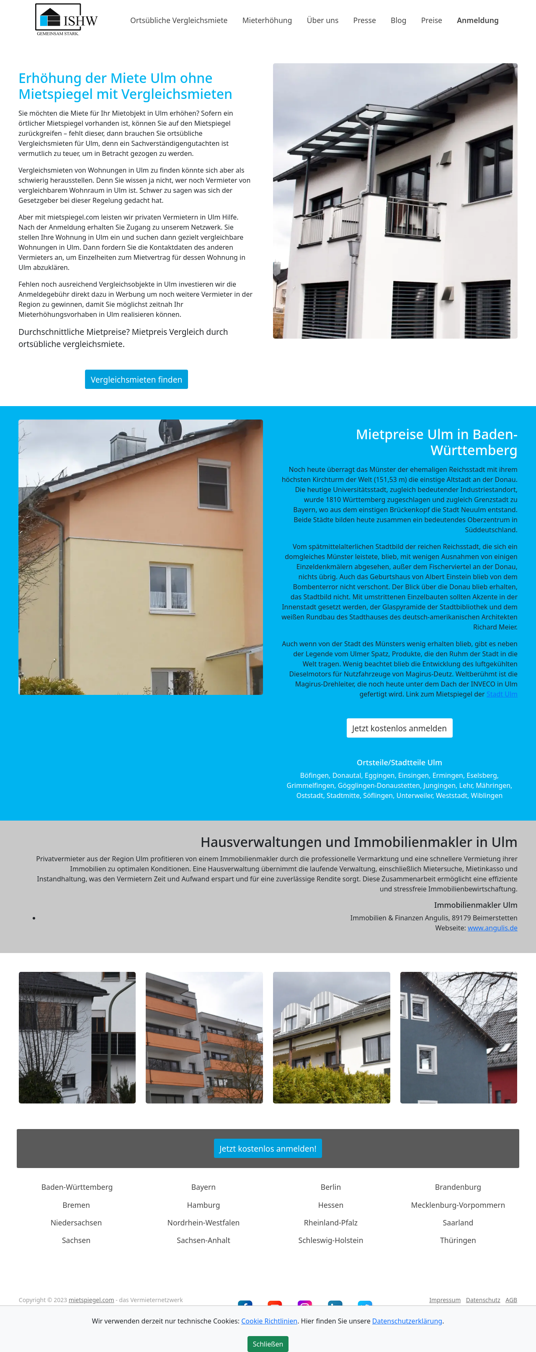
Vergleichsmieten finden (137, 379)
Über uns (323, 20)
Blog (398, 20)
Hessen (331, 1204)
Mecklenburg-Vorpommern (458, 1204)
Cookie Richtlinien (269, 1321)
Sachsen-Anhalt (203, 1240)
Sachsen (76, 1240)
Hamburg (203, 1204)
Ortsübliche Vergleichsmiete (178, 20)
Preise (431, 20)
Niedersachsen (76, 1222)
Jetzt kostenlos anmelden (399, 728)
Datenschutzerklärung (407, 1321)
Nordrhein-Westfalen (204, 1222)
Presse (364, 20)
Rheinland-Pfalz (331, 1222)
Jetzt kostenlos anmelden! (267, 1148)
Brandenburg (458, 1187)
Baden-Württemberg (77, 1187)
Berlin (331, 1187)
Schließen (268, 1344)
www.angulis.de (493, 927)
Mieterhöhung (267, 20)
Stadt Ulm (502, 694)
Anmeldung (478, 20)
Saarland (458, 1222)
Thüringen (458, 1240)
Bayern (203, 1187)
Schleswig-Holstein (330, 1240)
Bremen (76, 1204)
